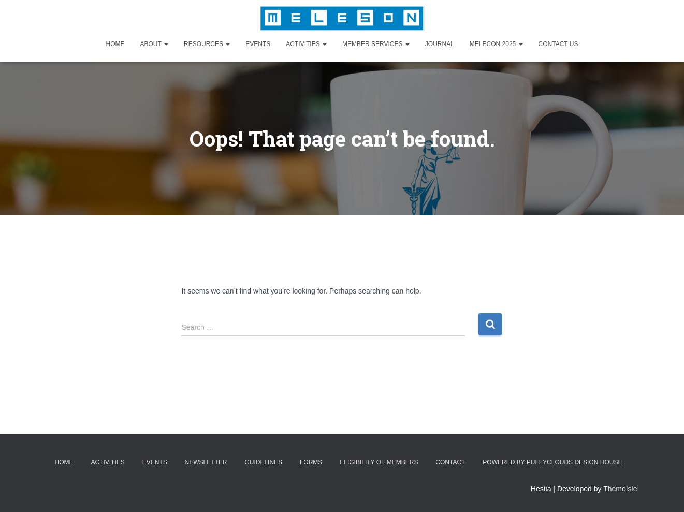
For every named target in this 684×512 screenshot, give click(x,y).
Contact (450, 462)
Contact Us (558, 44)
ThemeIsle (620, 489)
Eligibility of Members (379, 462)
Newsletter (206, 462)
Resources (207, 44)
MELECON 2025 (496, 44)
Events (257, 44)
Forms (311, 462)
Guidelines (263, 462)
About (154, 44)
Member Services (376, 44)
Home (115, 44)
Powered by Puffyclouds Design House (552, 462)
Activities (306, 44)
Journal (439, 44)
